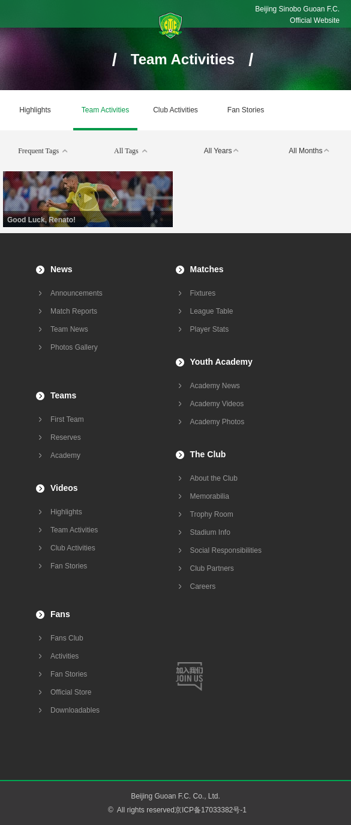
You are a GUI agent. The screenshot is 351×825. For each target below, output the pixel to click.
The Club (208, 454)
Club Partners (212, 568)
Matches (207, 269)
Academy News (215, 386)
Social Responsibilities (226, 550)
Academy (65, 455)
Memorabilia (209, 496)
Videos (64, 488)
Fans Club (66, 638)
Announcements (76, 293)
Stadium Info (210, 532)
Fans (60, 614)
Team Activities (105, 110)
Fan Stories (245, 110)
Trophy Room (211, 514)
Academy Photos (217, 422)
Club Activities (175, 110)
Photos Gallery (74, 347)
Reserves (65, 437)
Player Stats (209, 329)
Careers (203, 586)
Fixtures (203, 293)
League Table (211, 311)
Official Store (70, 692)
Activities (64, 656)
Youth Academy (221, 362)
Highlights (35, 110)
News (61, 269)
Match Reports (73, 311)
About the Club (214, 478)
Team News (69, 329)
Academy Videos (217, 404)
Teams (63, 395)
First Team (67, 419)
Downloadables (75, 710)
